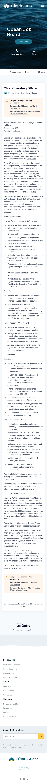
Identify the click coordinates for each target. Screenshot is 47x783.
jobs (4, 72)
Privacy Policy (23, 768)
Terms (20, 770)
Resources (7, 708)
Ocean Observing (10, 669)
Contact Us (7, 695)
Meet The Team (9, 686)
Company (7, 699)
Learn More (23, 42)
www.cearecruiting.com (32, 561)
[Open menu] (43, 5)
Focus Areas (9, 660)
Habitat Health (8, 673)
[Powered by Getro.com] (24, 625)
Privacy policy (17, 630)
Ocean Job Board (10, 717)
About (6, 681)
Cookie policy (28, 630)
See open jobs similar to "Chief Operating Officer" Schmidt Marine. (25, 113)
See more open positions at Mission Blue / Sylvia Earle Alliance (23, 605)
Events (6, 712)
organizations (15, 72)
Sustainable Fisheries (11, 665)
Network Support (10, 677)
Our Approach (8, 691)
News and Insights (10, 704)
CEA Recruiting (17, 498)
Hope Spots (31, 159)
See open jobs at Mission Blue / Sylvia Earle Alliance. (23, 107)
